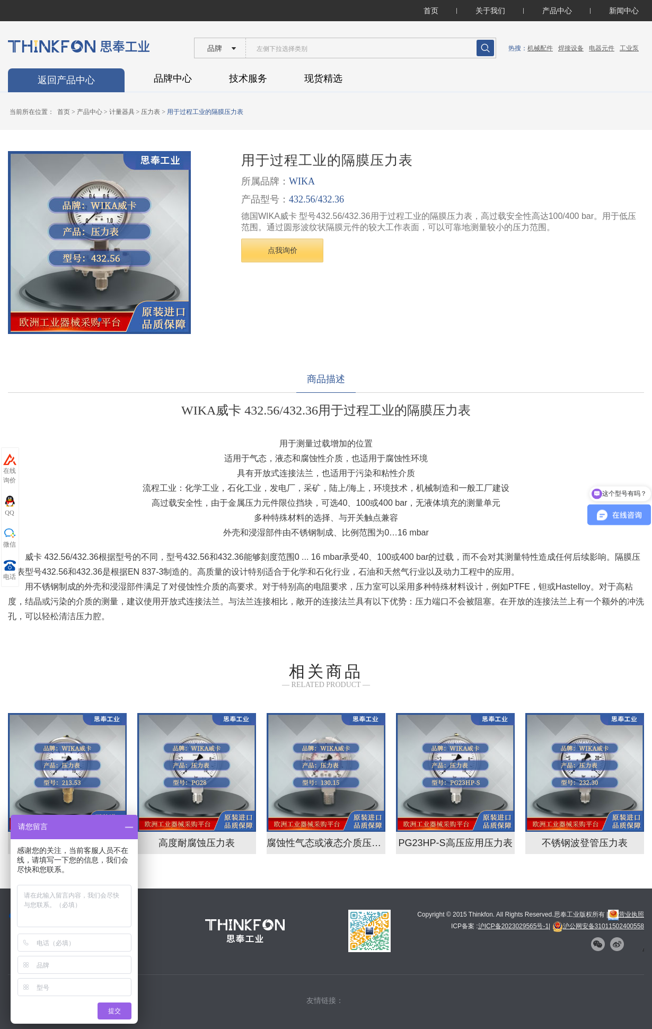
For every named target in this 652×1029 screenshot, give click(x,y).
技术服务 (248, 78)
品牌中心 (173, 78)
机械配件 (540, 48)
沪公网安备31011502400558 (598, 926)
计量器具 (122, 112)
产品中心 (557, 10)
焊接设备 (571, 48)
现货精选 (323, 78)
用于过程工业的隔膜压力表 (205, 112)
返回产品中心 (66, 80)
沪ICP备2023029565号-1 (513, 926)
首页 (431, 10)
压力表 (150, 112)
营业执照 (626, 914)
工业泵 (629, 48)
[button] (100, 320)
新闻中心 (624, 10)
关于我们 (490, 10)
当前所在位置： (32, 112)
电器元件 (601, 48)
